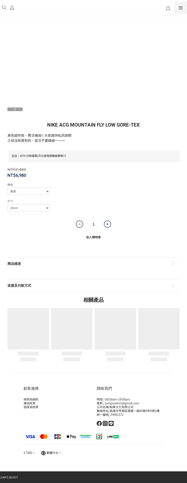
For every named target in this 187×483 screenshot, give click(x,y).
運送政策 (29, 403)
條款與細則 (31, 399)
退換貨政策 (31, 407)
